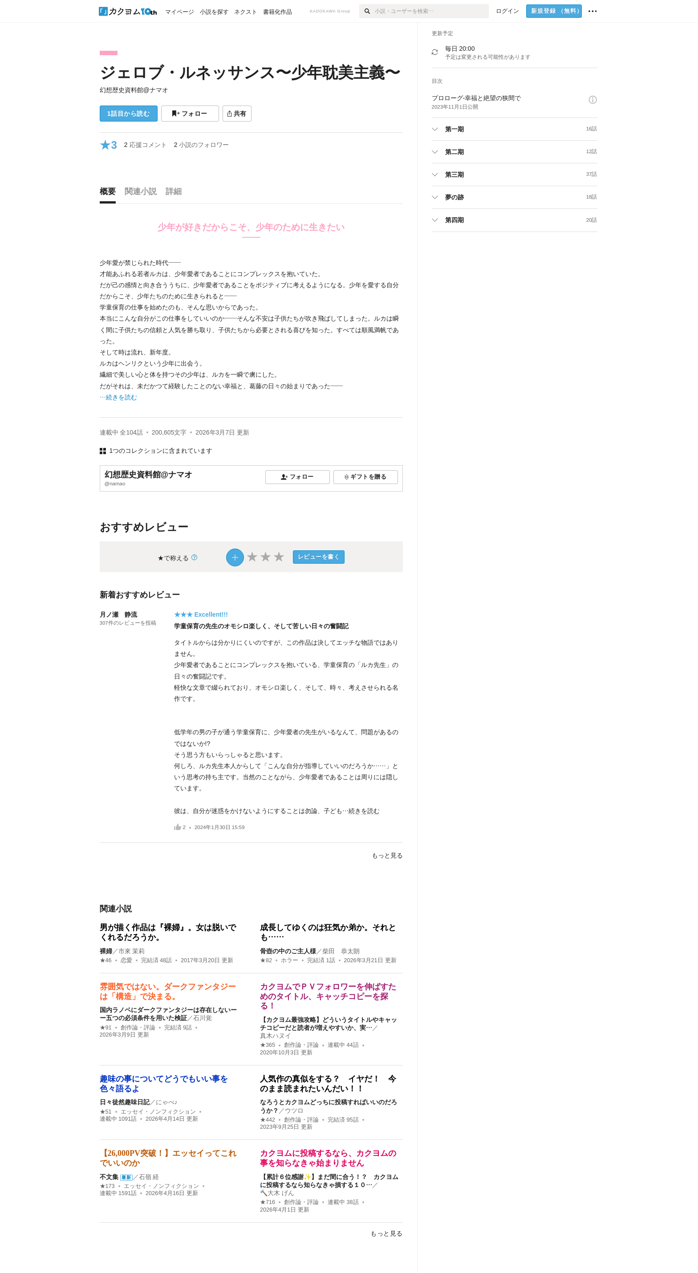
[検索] (367, 11)
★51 (106, 1112)
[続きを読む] (251, 330)
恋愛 (126, 960)
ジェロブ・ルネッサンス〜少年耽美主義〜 (250, 72)
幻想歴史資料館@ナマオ (134, 90)
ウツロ (294, 1110)
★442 (267, 1120)
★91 (106, 1028)
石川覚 (202, 1017)
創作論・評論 (138, 1028)
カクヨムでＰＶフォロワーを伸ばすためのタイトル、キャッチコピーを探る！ (328, 996)
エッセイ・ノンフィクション (158, 1112)
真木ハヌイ (275, 1035)
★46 (106, 960)
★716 (267, 1202)
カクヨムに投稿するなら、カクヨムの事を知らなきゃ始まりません (328, 1158)
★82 (266, 960)
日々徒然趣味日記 (125, 1102)
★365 (267, 1045)
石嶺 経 (149, 1176)
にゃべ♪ (167, 1102)
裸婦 (106, 951)
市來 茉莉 (131, 951)
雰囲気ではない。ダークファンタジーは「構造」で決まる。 (168, 991)
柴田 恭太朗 (341, 951)
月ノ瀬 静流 (118, 614)
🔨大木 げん (277, 1192)
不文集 (109, 1176)
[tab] (110, 193)
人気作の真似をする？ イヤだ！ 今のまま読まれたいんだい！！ (328, 1083)
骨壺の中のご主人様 (288, 951)
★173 (107, 1186)
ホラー (289, 960)
